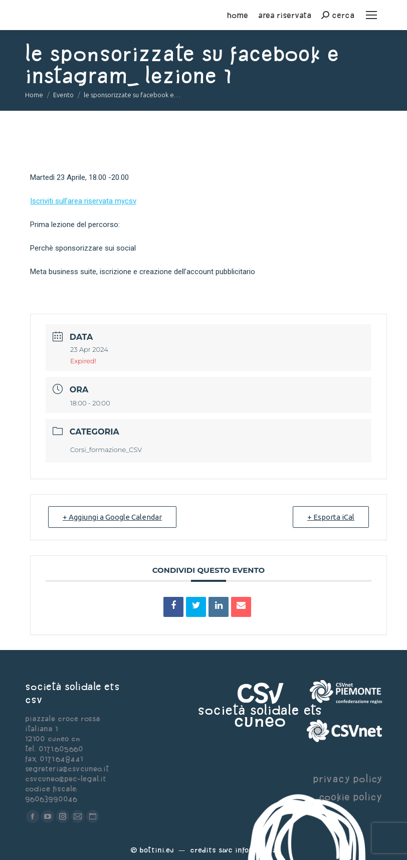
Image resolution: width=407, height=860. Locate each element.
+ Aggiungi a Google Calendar (112, 517)
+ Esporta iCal (330, 517)
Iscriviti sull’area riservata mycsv (83, 200)
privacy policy (347, 778)
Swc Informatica (248, 849)
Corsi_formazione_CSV (106, 450)
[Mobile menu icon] (371, 15)
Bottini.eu (156, 849)
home (237, 15)
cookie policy (350, 796)
